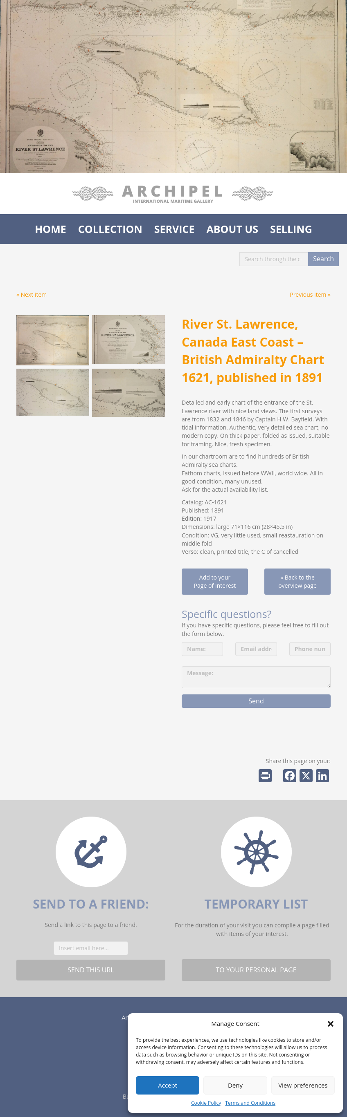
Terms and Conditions (250, 1102)
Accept (167, 1085)
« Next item (31, 294)
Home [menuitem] (50, 229)
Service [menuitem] (174, 229)
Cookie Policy (206, 1102)
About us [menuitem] (232, 229)
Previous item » (310, 294)
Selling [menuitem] (291, 229)
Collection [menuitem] (110, 229)
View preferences (302, 1085)
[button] (331, 1024)
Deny (235, 1085)
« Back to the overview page (297, 581)
